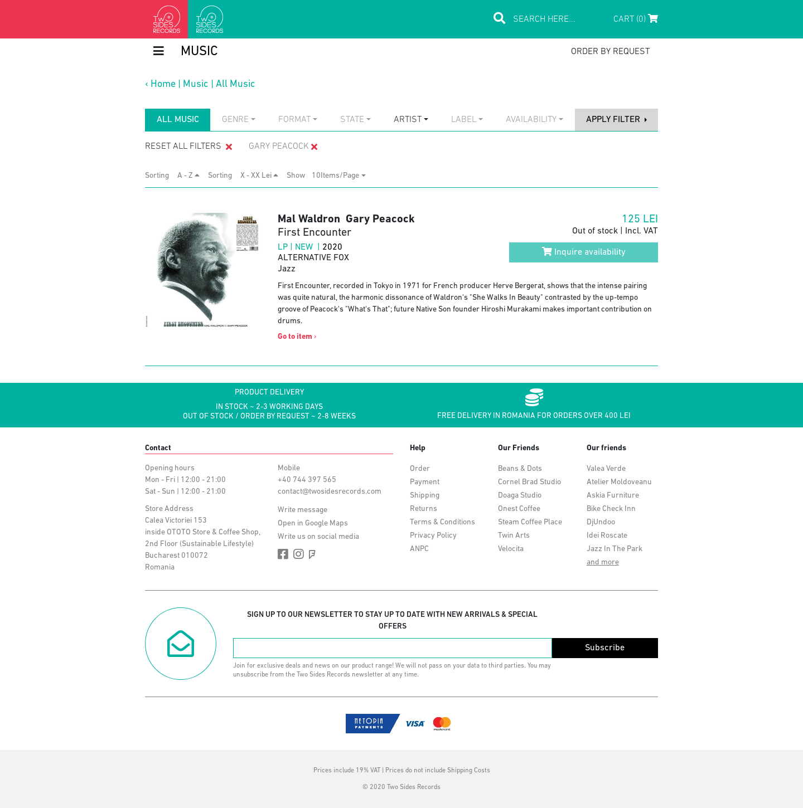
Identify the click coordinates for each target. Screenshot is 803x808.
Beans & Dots (520, 469)
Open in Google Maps (313, 523)
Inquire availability (584, 252)
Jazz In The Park (614, 549)
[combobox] (238, 120)
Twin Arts (514, 536)
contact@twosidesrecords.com (329, 492)
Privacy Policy (433, 536)
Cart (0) (635, 19)
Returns (423, 509)
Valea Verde (606, 469)
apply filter (614, 119)
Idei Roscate (607, 536)
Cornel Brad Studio (529, 482)
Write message (302, 510)
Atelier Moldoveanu (619, 482)
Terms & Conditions (442, 522)
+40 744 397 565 (307, 480)
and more (603, 562)
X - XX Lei (259, 175)
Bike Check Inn (611, 509)
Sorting (160, 176)
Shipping (424, 495)
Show (299, 176)
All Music (235, 84)
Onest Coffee (519, 509)
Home (163, 84)
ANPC (419, 549)
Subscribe (605, 648)
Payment (424, 482)
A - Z (188, 175)
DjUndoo (601, 522)
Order (420, 469)
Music (196, 84)
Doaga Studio (519, 495)
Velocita (511, 549)
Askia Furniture (613, 495)
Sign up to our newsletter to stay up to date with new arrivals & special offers (392, 621)
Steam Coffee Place (530, 522)
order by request (610, 51)
